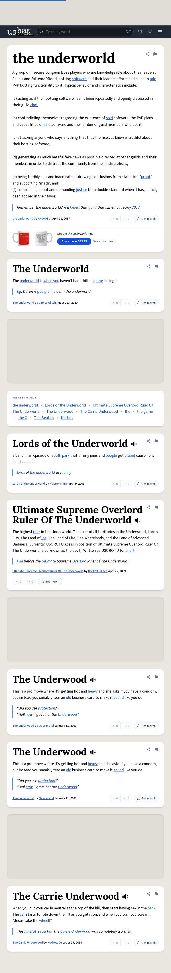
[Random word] (128, 31)
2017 (136, 207)
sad (43, 931)
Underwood (67, 714)
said (109, 118)
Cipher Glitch (47, 303)
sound (119, 697)
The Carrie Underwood (99, 411)
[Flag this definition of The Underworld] (156, 266)
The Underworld (23, 303)
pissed (129, 455)
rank (36, 532)
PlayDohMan (58, 483)
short (130, 550)
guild (92, 207)
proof (146, 177)
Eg (19, 291)
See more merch (104, 241)
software (79, 79)
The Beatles (44, 418)
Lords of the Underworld (65, 405)
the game (145, 411)
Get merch (146, 219)
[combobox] (85, 31)
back (151, 908)
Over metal (46, 726)
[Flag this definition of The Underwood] (156, 676)
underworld (29, 281)
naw (29, 714)
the (127, 411)
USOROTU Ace (98, 571)
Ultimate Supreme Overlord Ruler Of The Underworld (47, 571)
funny (66, 472)
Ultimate (49, 561)
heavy (93, 691)
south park (60, 455)
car (22, 914)
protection (46, 708)
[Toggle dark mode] (150, 32)
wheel (44, 920)
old (68, 697)
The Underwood (59, 411)
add (153, 79)
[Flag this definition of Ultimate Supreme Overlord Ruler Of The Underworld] (156, 507)
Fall (20, 561)
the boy (67, 418)
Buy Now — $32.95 (74, 241)
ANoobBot (45, 218)
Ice (43, 538)
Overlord (79, 561)
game (98, 281)
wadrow (52, 942)
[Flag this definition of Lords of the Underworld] (156, 441)
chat (34, 105)
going (42, 291)
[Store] (140, 32)
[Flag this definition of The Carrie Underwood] (156, 893)
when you (51, 281)
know (74, 207)
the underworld (22, 218)
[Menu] (160, 32)
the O (22, 418)
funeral (30, 931)
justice (81, 190)
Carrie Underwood (75, 931)
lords (21, 472)
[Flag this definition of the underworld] (155, 54)
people (111, 455)
